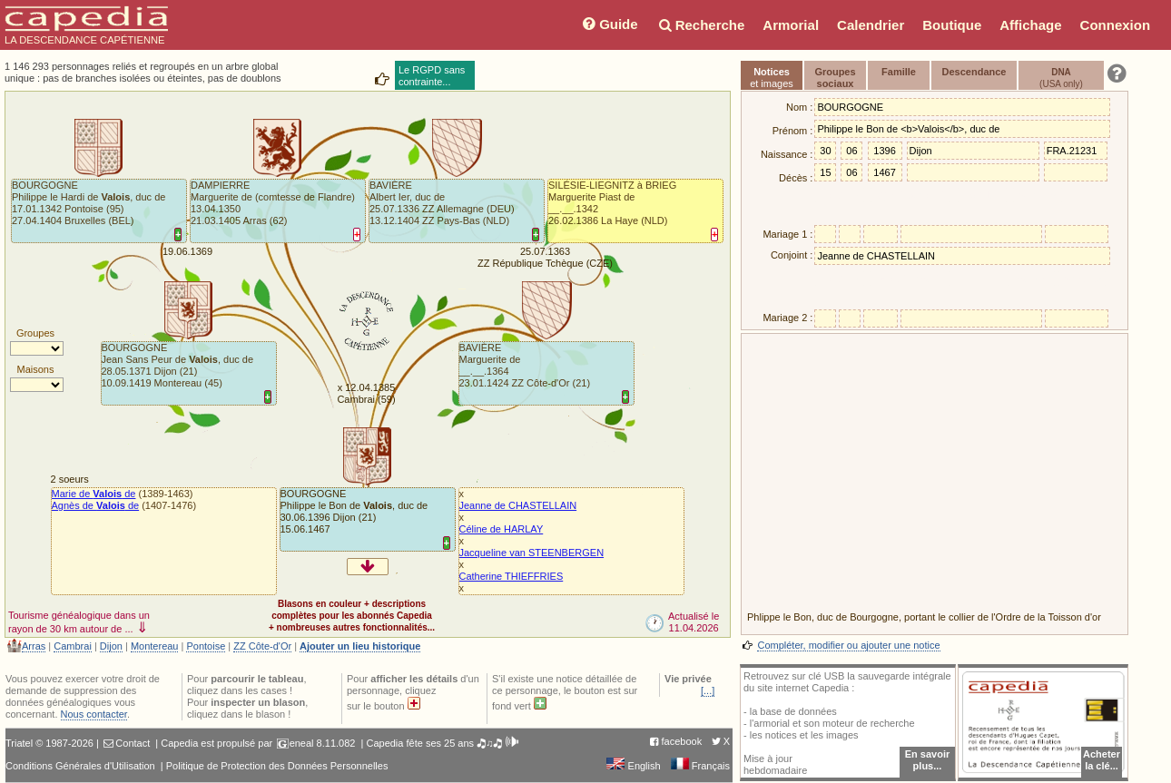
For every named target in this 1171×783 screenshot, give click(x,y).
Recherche (700, 25)
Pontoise (205, 646)
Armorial (791, 25)
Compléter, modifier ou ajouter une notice (848, 645)
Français (700, 765)
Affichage (1030, 25)
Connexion (1115, 25)
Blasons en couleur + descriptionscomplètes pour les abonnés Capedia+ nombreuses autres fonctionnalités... (352, 615)
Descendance (974, 71)
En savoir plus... (927, 760)
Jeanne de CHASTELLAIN (518, 505)
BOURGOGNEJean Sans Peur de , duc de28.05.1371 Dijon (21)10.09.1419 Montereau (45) (178, 365)
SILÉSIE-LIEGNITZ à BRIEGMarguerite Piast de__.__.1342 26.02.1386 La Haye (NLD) (612, 203)
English (633, 765)
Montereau (155, 646)
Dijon (111, 646)
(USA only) (1061, 78)
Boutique (951, 25)
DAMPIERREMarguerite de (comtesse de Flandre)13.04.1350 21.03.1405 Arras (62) (273, 203)
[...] (707, 690)
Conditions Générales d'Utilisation (80, 765)
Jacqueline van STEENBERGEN (532, 552)
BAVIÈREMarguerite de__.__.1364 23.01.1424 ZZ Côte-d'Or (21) (525, 365)
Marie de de (94, 493)
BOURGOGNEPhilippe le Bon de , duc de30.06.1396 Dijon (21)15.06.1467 (354, 511)
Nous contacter (94, 714)
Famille (898, 71)
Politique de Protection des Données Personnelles (277, 765)
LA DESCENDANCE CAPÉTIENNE (86, 25)
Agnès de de (96, 505)
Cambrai (73, 646)
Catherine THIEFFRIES (511, 576)
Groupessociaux (834, 77)
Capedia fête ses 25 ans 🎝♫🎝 (442, 743)
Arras (33, 646)
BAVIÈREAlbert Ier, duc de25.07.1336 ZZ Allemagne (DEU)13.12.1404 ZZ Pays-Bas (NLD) (442, 203)
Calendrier (870, 25)
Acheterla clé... (1101, 760)
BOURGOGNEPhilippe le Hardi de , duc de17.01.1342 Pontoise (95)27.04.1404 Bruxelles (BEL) (88, 203)
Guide (608, 24)
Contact (132, 743)
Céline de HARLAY (501, 529)
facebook (682, 741)
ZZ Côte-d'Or (262, 646)
